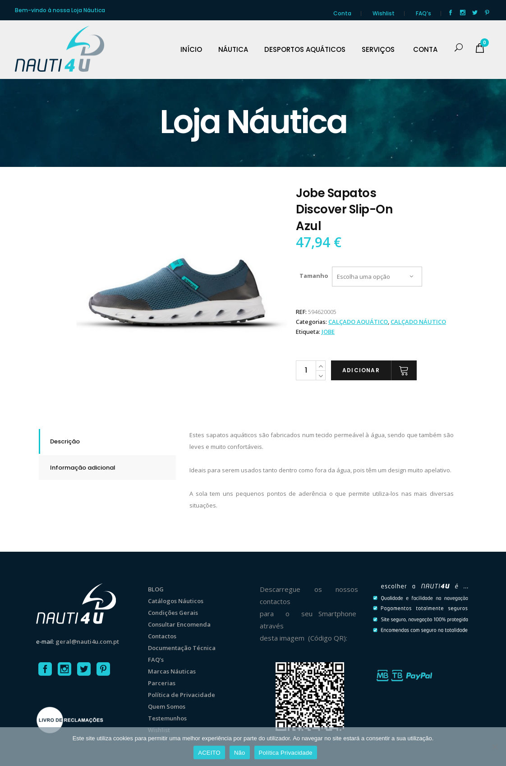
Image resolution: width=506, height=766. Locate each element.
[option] (182, 291)
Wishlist (384, 13)
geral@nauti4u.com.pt (87, 641)
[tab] (107, 441)
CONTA (425, 50)
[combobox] (377, 276)
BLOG (156, 589)
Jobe (328, 332)
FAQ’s (423, 13)
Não (239, 752)
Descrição (65, 441)
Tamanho (313, 276)
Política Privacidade (286, 752)
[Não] (494, 746)
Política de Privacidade (181, 695)
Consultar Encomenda (179, 624)
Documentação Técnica (182, 648)
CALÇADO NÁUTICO (418, 322)
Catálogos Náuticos (175, 601)
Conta (342, 13)
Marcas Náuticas (172, 671)
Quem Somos (166, 706)
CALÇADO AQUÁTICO (358, 322)
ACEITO (209, 752)
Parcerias (161, 683)
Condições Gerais (173, 613)
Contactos (162, 636)
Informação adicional (82, 467)
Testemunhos (167, 718)
